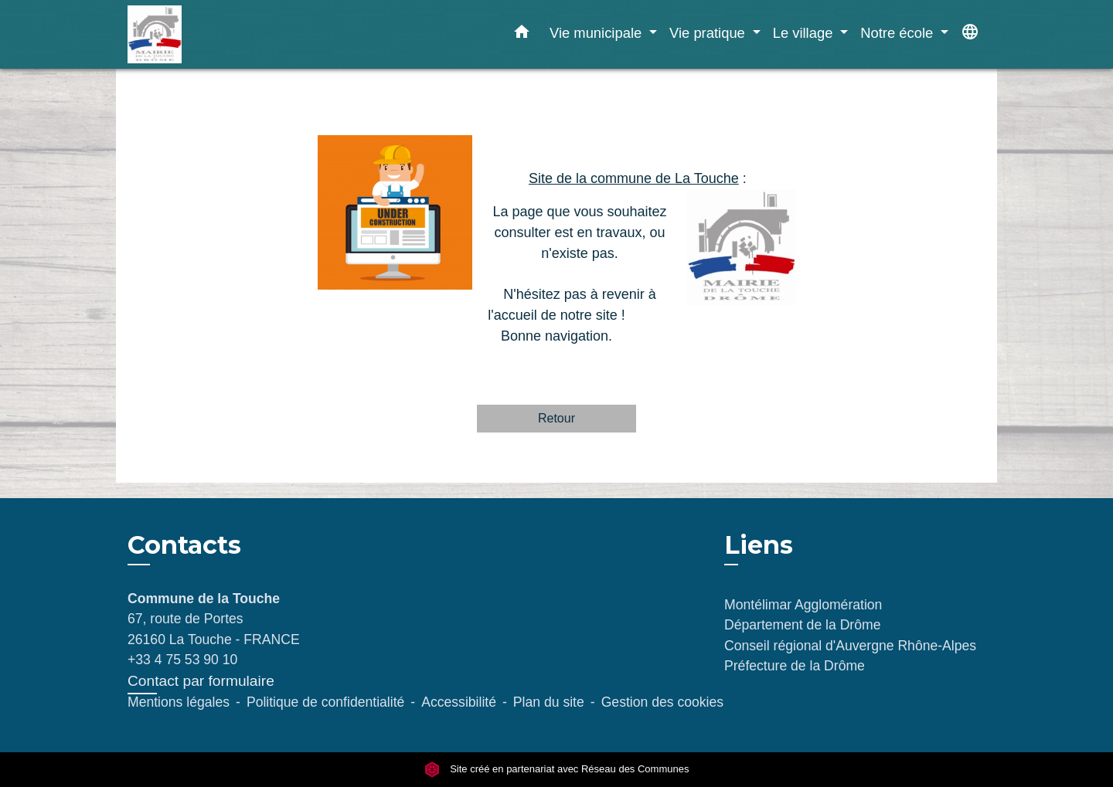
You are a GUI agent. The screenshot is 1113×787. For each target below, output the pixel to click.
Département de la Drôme (802, 625)
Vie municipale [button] (597, 33)
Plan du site (548, 702)
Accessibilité (458, 702)
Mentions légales (179, 702)
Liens (758, 545)
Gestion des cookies (662, 702)
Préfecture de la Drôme (794, 665)
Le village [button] (805, 33)
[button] (521, 34)
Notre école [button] (898, 33)
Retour (556, 418)
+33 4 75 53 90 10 (182, 659)
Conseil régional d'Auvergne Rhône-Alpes (850, 645)
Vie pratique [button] (709, 33)
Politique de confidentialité (325, 702)
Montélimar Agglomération (803, 604)
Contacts (184, 545)
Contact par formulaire (201, 681)
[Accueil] (224, 34)
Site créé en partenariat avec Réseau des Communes (556, 769)
